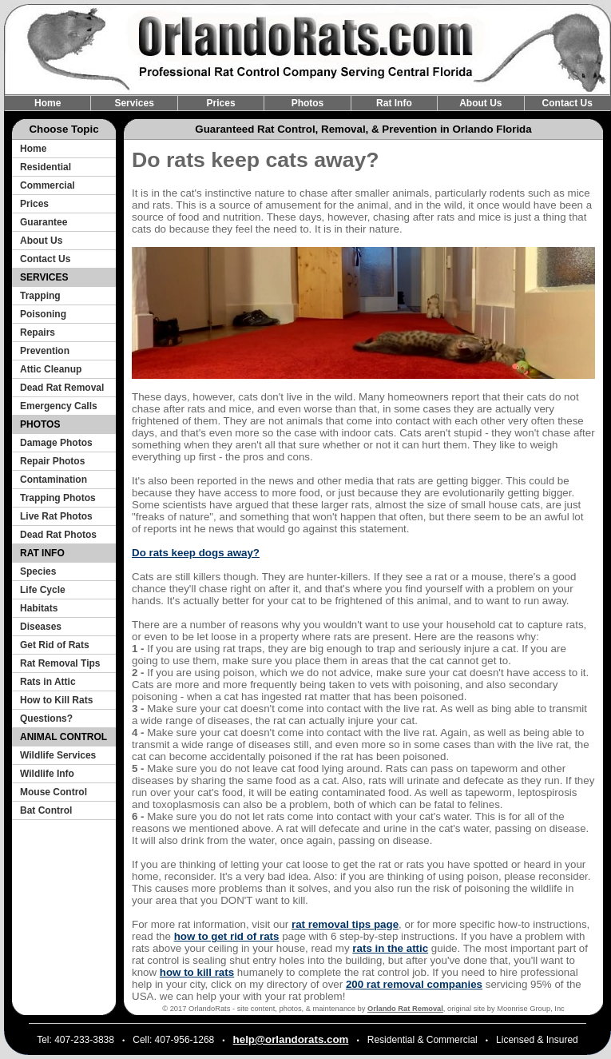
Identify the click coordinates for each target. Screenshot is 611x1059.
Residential (45, 167)
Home (47, 103)
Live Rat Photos (56, 516)
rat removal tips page (345, 924)
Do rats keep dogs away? (196, 553)
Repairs (37, 332)
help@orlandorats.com (291, 1039)
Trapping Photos (58, 498)
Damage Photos (56, 442)
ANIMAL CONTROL (63, 736)
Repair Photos (52, 461)
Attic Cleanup (50, 369)
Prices (221, 103)
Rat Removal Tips (60, 663)
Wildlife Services (58, 755)
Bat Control (46, 810)
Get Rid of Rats (54, 645)
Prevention (44, 350)
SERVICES (44, 277)
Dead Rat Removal (62, 387)
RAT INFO (42, 553)
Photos (308, 103)
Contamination (53, 479)
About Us (480, 103)
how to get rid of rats (227, 936)
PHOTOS (40, 424)
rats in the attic (390, 948)
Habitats (39, 608)
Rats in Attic (48, 681)
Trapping (40, 295)
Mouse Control (53, 792)
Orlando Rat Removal (405, 1009)
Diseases (40, 626)
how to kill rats (197, 972)
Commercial (47, 185)
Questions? (46, 718)
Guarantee (43, 222)
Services (133, 103)
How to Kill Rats (56, 700)
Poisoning (43, 314)
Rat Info (394, 103)
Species (38, 571)
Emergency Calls (58, 406)
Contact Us (567, 103)
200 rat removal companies (414, 984)
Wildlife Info (47, 773)
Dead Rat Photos (58, 534)
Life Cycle (42, 589)
